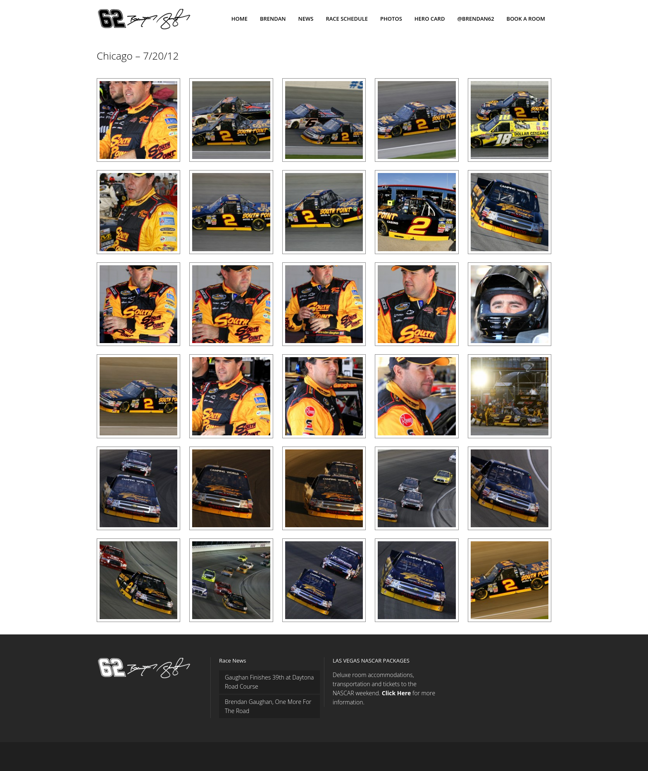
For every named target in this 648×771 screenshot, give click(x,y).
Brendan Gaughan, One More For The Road (268, 706)
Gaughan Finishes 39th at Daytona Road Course (269, 681)
